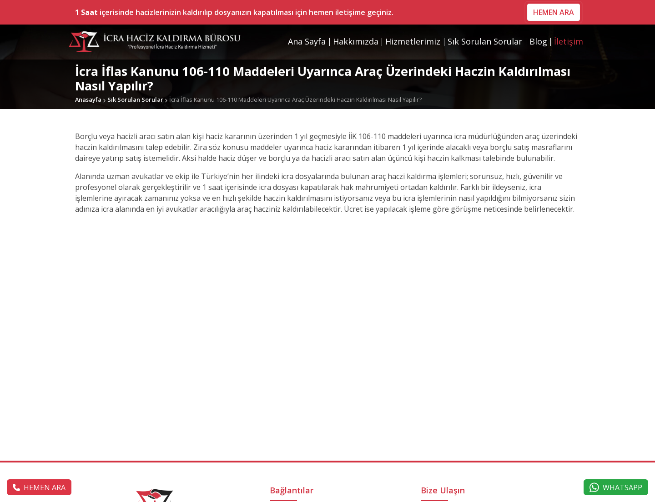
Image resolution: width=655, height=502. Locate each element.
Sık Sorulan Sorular (485, 41)
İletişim (568, 41)
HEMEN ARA (553, 12)
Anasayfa (88, 99)
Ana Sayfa (307, 41)
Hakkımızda (355, 41)
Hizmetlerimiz (412, 41)
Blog (538, 41)
